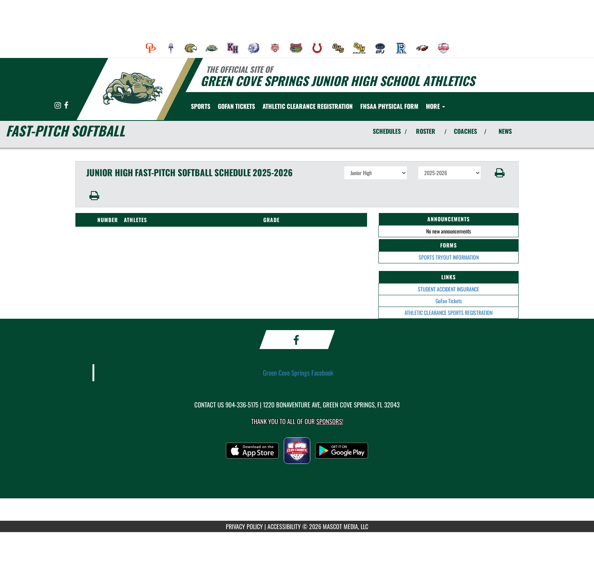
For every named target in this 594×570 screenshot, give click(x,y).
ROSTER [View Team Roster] (425, 131)
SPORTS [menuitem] (200, 106)
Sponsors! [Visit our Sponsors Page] (329, 421)
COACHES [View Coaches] (465, 131)
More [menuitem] (435, 106)
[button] (499, 173)
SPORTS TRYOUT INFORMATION (449, 257)
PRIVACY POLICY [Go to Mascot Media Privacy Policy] (244, 526)
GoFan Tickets (449, 301)
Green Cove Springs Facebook (298, 372)
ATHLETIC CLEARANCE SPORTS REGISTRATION (448, 312)
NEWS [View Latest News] (505, 131)
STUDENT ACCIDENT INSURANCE (448, 289)
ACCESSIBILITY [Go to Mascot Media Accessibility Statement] (284, 526)
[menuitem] (150, 48)
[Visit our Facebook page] (66, 106)
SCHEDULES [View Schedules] (387, 131)
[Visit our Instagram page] (58, 106)
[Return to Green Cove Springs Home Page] (132, 88)
